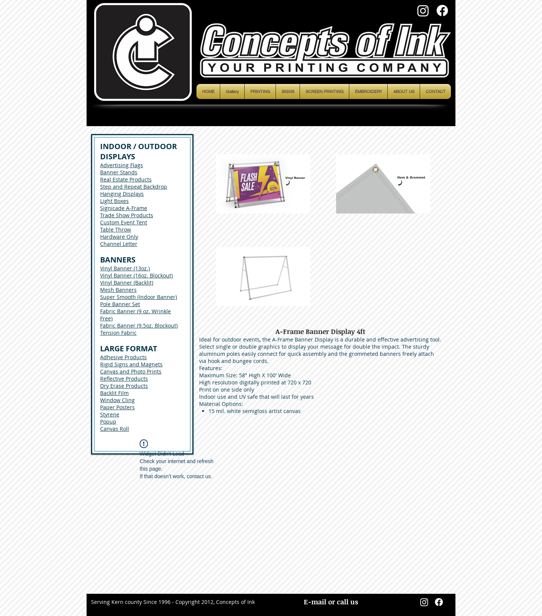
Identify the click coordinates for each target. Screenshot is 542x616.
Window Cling (117, 400)
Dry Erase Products (124, 385)
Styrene (109, 414)
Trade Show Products (126, 215)
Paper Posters (117, 407)
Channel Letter (118, 243)
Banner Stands (118, 172)
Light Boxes (114, 200)
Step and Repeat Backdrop (133, 186)
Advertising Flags (121, 165)
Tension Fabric (118, 332)
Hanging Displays (122, 193)
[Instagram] (423, 10)
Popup (108, 421)
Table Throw (115, 229)
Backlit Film (114, 392)
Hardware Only (119, 236)
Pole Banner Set (120, 304)
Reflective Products (124, 378)
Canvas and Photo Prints (130, 371)
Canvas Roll (114, 428)
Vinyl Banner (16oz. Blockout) (136, 275)
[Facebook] (442, 10)
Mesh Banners (118, 289)
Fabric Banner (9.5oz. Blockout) (139, 325)
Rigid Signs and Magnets (131, 364)
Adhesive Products (123, 357)
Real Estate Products (126, 179)
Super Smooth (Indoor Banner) (138, 296)
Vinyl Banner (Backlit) (126, 282)
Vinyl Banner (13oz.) (125, 268)
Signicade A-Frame (123, 208)
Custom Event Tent (123, 222)
